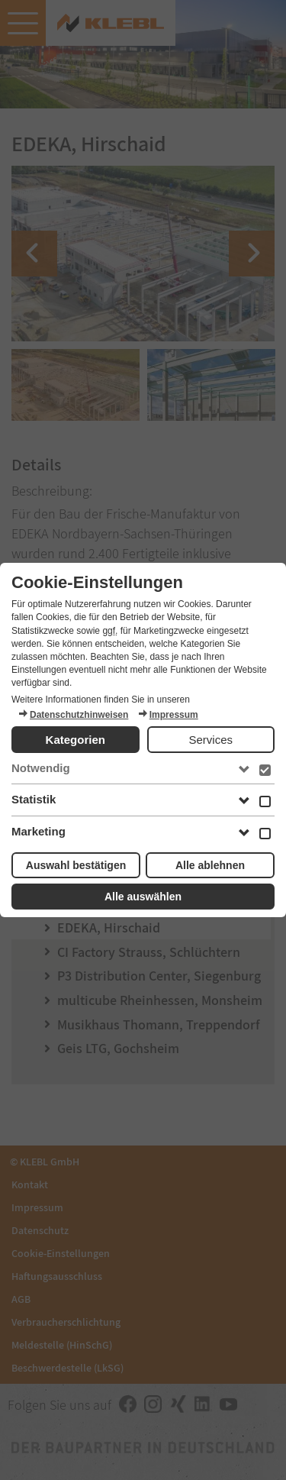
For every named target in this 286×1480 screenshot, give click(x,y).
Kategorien (75, 739)
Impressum (167, 714)
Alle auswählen (143, 896)
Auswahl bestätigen (76, 865)
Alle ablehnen (210, 865)
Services (210, 739)
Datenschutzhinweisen (73, 714)
